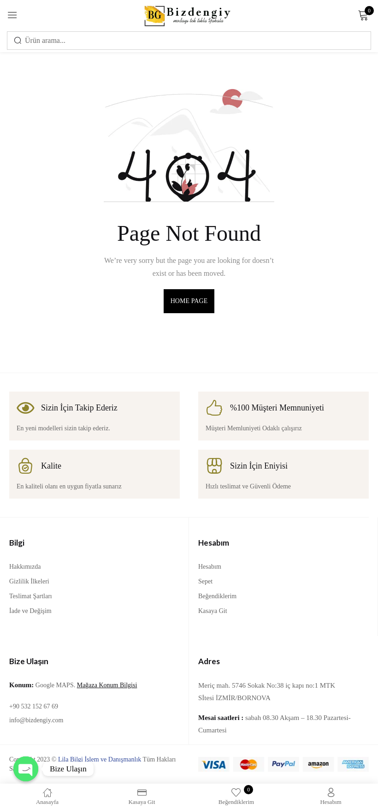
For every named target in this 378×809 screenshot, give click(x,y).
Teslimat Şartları (30, 596)
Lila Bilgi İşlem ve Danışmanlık (99, 759)
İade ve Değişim (30, 610)
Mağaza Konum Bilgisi (107, 685)
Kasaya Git (212, 610)
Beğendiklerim (217, 596)
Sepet (205, 581)
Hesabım (209, 566)
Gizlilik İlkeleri (29, 581)
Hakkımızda (25, 566)
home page (189, 300)
